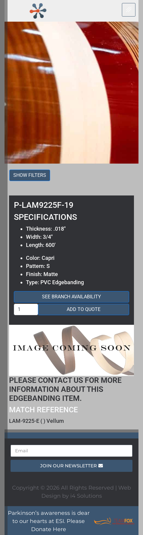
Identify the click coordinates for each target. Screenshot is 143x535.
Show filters (29, 175)
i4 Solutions (86, 496)
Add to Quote (83, 309)
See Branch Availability (71, 297)
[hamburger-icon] (128, 10)
